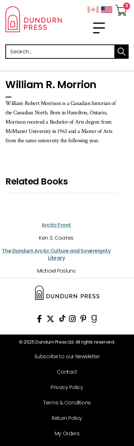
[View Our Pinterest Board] (83, 320)
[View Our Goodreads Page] (94, 320)
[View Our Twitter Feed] (50, 320)
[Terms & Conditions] (64, 403)
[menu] (99, 28)
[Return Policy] (64, 418)
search (121, 51)
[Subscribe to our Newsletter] (64, 356)
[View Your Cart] (121, 8)
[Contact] (64, 372)
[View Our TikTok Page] (62, 320)
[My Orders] (64, 433)
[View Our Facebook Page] (39, 320)
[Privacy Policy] (64, 387)
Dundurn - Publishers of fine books (33, 19)
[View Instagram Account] (72, 320)
